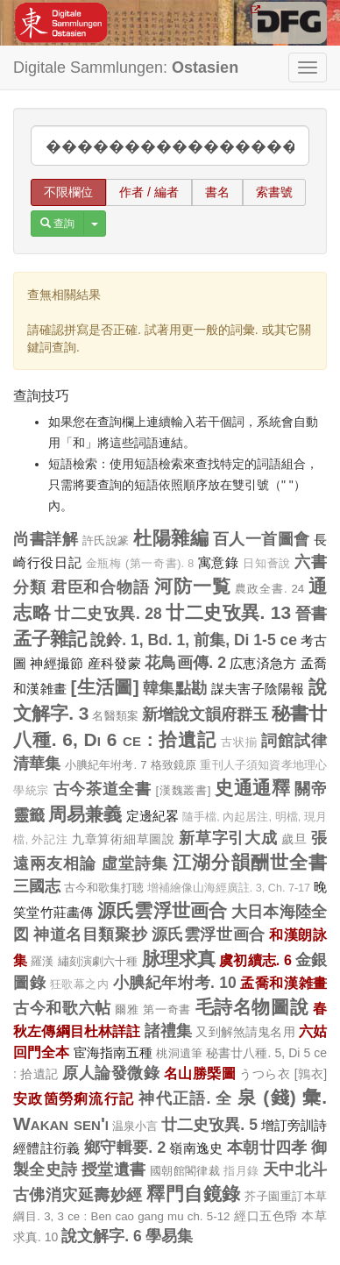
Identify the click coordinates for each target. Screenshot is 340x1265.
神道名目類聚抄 (90, 934)
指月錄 (241, 1171)
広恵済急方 (263, 663)
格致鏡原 (174, 764)
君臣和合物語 (101, 587)
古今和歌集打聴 (104, 887)
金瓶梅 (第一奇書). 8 (140, 564)
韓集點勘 (175, 688)
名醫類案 (115, 715)
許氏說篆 (106, 540)
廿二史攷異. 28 (107, 613)
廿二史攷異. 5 (209, 1125)
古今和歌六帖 (62, 1008)
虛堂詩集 (135, 863)
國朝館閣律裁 (185, 1170)
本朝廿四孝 (267, 1147)
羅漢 (42, 961)
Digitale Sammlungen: (125, 67)
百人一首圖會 (261, 539)
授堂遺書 (113, 1169)
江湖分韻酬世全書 (250, 862)
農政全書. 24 (269, 588)
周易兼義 (85, 814)
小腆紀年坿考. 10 (175, 982)
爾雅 (126, 1009)
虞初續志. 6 (255, 960)
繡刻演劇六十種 (98, 961)
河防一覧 (192, 586)
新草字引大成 (228, 838)
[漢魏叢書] (182, 790)
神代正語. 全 (185, 1098)
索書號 (274, 192)
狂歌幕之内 (80, 984)
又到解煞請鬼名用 (244, 1032)
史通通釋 (253, 788)
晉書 (311, 613)
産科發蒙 (114, 663)
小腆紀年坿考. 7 (106, 764)
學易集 (169, 1236)
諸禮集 (169, 1031)
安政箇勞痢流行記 (73, 1098)
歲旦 (294, 839)
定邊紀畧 (152, 815)
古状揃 (239, 742)
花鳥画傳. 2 (185, 663)
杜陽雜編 (171, 538)
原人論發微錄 (110, 1073)
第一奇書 (167, 1009)
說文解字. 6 (101, 1236)
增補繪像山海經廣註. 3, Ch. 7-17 (228, 888)
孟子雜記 (50, 639)
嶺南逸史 (196, 1148)
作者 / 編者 (149, 192)
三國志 (36, 886)
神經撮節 (56, 663)
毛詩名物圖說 (252, 1007)
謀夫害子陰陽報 (258, 688)
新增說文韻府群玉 (205, 714)
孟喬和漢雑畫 (283, 983)
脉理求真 (179, 959)
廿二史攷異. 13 (228, 612)
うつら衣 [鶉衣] (283, 1074)
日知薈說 (267, 564)
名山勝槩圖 (200, 1073)
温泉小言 (135, 1126)
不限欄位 (68, 192)
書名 (217, 192)
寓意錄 (218, 562)
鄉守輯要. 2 (125, 1147)
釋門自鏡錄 (193, 1193)
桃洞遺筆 (179, 1053)
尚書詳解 (45, 539)
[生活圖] (105, 687)
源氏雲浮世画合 (162, 910)
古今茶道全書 (102, 789)
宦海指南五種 (113, 1052)
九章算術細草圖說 (123, 839)
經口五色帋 (266, 1216)
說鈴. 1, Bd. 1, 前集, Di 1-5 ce (193, 640)
